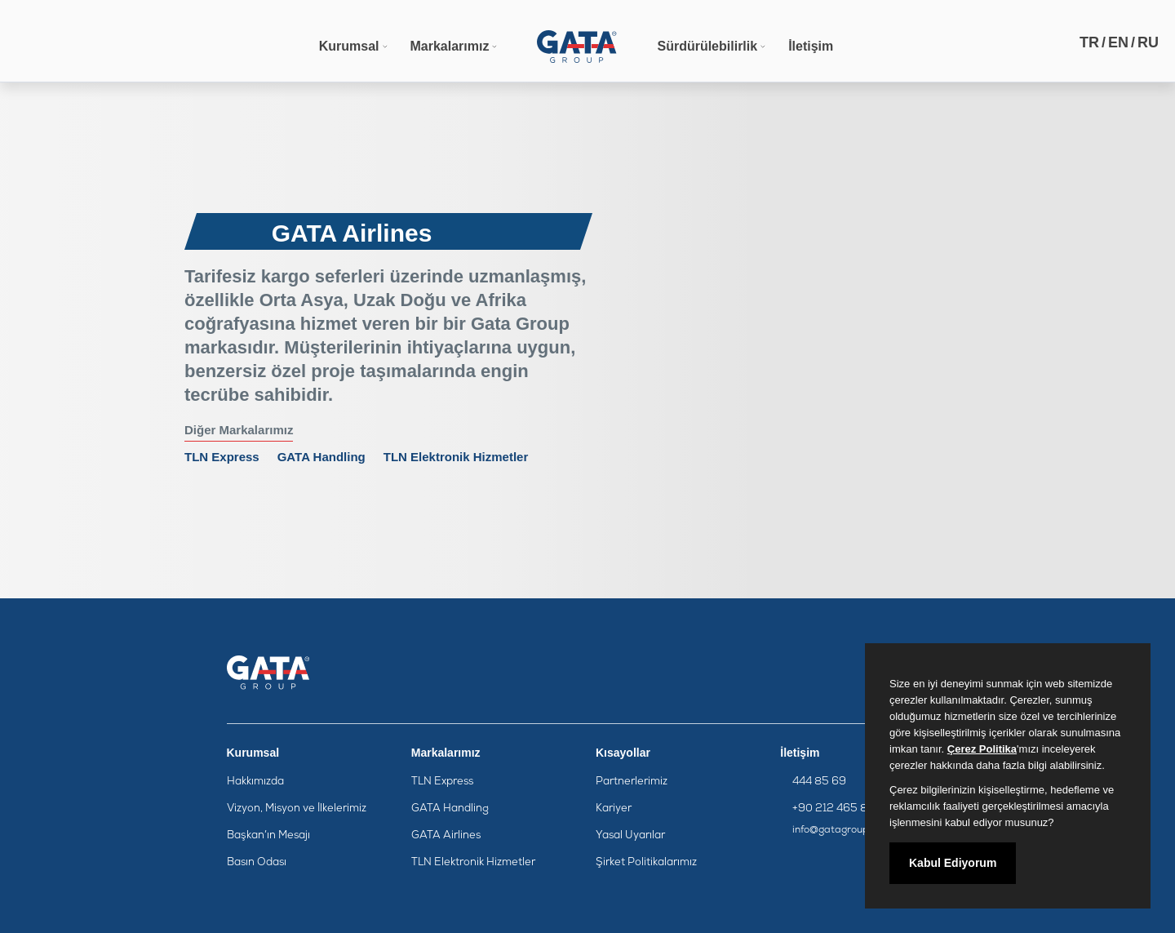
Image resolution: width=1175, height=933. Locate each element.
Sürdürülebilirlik (707, 46)
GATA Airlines (446, 835)
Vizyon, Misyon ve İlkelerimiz (296, 808)
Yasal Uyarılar (630, 835)
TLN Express (221, 457)
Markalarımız (450, 46)
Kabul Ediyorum (952, 862)
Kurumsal (349, 46)
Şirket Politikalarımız (646, 862)
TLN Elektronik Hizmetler (456, 457)
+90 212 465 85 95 (842, 808)
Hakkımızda (255, 781)
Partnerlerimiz (631, 781)
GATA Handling (321, 457)
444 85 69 (819, 781)
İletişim (810, 46)
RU (1148, 42)
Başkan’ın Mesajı (268, 835)
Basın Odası (256, 862)
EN (1118, 42)
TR (1089, 42)
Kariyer (614, 808)
